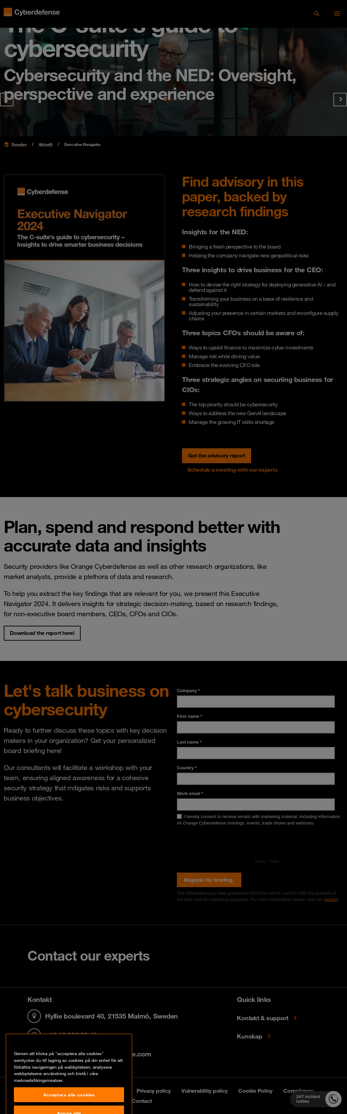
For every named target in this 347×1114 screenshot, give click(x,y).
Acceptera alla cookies (69, 1105)
